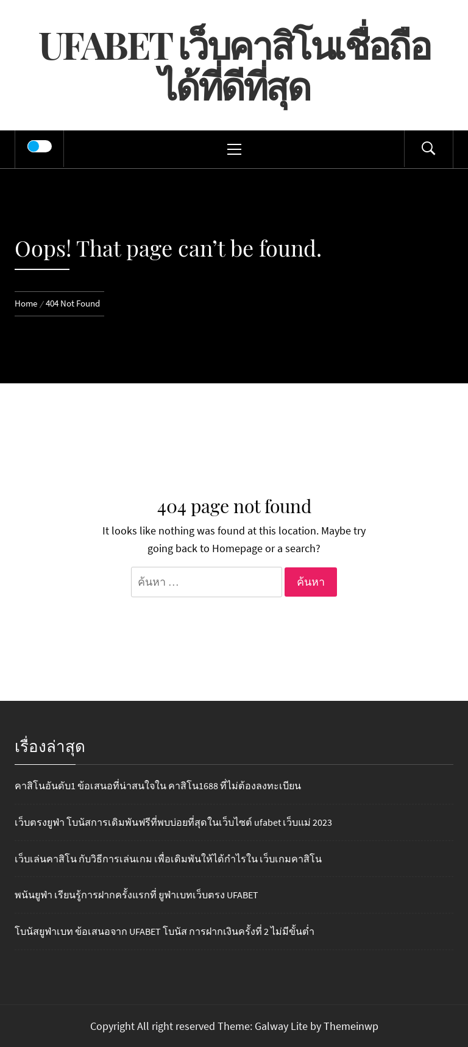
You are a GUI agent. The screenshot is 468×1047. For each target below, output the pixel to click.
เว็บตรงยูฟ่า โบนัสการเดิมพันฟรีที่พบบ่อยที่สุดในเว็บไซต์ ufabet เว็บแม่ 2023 (173, 822)
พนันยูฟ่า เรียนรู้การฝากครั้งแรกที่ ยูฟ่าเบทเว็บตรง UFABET (136, 895)
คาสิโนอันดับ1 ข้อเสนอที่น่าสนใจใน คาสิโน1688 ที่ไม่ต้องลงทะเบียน (158, 785)
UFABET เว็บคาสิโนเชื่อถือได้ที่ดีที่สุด (234, 64)
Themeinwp (351, 1026)
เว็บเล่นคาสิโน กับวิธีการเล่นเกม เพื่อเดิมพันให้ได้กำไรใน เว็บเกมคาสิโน (168, 859)
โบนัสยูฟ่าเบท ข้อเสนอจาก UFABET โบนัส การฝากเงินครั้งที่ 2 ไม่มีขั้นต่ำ (164, 931)
